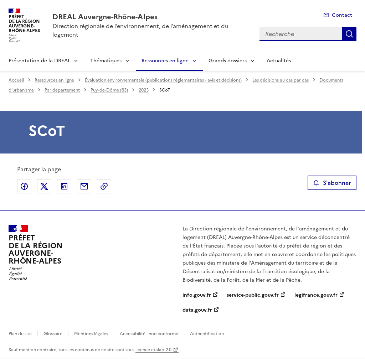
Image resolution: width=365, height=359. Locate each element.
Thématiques (106, 60)
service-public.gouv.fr (253, 295)
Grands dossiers (228, 60)
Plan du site (20, 334)
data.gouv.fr (197, 310)
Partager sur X (44, 186)
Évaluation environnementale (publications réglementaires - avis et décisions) (163, 80)
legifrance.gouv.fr (316, 295)
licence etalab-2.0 (153, 350)
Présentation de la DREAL (39, 60)
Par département (62, 90)
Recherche (349, 34)
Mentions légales (91, 334)
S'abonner (332, 182)
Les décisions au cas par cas (280, 80)
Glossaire (52, 334)
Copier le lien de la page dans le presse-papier (104, 186)
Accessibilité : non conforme (149, 334)
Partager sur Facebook (24, 186)
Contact (342, 15)
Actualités (279, 60)
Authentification (207, 334)
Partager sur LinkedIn (64, 186)
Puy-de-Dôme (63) (109, 90)
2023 (144, 90)
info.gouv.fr (196, 295)
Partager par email (84, 186)
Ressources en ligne (165, 60)
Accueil (16, 80)
